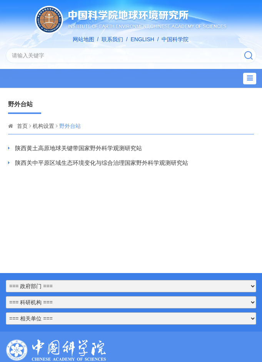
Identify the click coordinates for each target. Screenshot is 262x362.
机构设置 (43, 126)
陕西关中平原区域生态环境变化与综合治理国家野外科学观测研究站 (101, 162)
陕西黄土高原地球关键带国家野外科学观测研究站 (78, 148)
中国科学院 (175, 39)
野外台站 (70, 126)
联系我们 (112, 39)
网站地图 (83, 39)
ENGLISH (142, 39)
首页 (22, 126)
